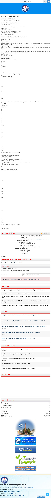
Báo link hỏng (46, 233)
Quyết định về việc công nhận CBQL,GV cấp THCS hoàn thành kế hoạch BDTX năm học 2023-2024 (24, 326)
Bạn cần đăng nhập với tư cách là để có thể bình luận (21, 279)
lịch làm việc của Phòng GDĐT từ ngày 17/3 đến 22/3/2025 (16, 363)
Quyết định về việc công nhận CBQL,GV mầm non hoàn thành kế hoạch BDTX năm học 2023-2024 (24, 320)
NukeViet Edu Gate (10, 495)
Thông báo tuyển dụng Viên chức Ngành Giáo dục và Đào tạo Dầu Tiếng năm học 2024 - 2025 (23, 290)
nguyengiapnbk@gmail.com (42, 239)
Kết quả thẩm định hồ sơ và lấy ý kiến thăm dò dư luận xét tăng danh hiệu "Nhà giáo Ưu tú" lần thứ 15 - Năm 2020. (25, 306)
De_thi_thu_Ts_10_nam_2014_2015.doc (12, 262)
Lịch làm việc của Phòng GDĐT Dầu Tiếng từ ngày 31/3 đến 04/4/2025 (18, 354)
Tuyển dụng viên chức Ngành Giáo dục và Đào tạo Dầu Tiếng (15, 293)
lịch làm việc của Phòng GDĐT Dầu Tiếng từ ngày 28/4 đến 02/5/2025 (18, 349)
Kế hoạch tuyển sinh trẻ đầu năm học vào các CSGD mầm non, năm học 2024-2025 (20, 315)
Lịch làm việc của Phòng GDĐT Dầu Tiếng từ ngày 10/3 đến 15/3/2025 (18, 368)
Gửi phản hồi (41, 497)
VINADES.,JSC (22, 495)
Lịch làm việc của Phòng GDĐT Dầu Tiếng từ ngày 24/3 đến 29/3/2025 (18, 358)
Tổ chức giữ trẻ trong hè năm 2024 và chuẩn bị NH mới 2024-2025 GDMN (18, 338)
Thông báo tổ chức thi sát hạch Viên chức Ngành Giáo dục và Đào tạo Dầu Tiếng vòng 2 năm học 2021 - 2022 (25, 297)
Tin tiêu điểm (6, 286)
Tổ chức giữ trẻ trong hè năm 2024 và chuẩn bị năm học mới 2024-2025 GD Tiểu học (21, 332)
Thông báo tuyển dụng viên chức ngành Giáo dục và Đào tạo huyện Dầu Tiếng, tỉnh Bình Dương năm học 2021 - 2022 (25, 301)
